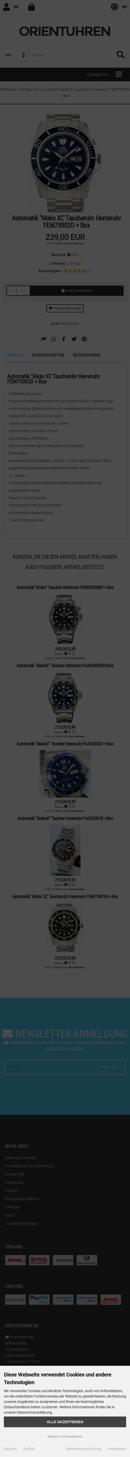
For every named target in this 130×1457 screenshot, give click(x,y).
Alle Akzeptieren (65, 1422)
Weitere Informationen (65, 1436)
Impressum (117, 1449)
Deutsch (10, 1449)
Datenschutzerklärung (83, 1449)
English (29, 1449)
